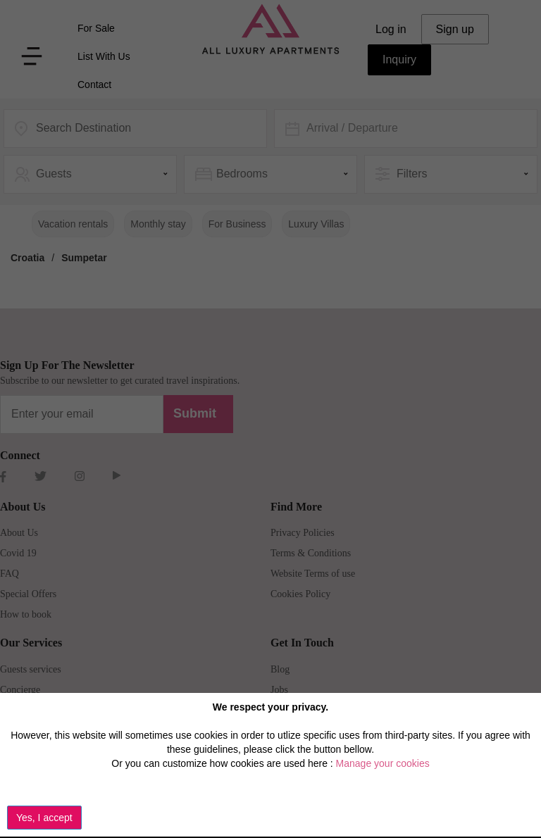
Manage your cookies (383, 763)
